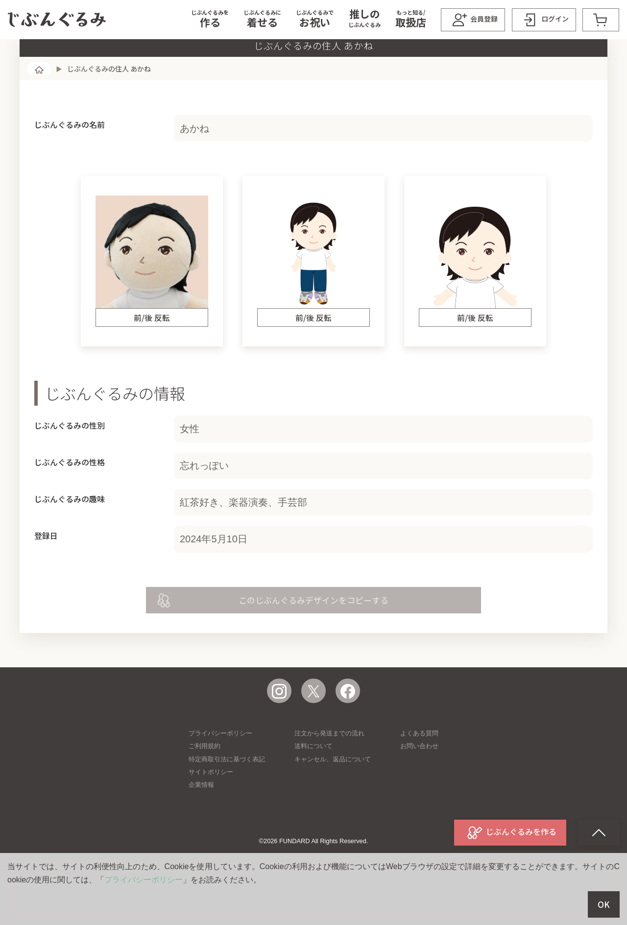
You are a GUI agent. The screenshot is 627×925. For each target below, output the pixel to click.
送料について (313, 785)
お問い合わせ (419, 785)
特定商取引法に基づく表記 (227, 798)
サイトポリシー (211, 811)
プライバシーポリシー (220, 772)
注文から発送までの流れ (329, 772)
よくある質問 (419, 772)
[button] (210, 19)
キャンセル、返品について (332, 798)
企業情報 (201, 824)
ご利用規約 (204, 785)
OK (604, 904)
